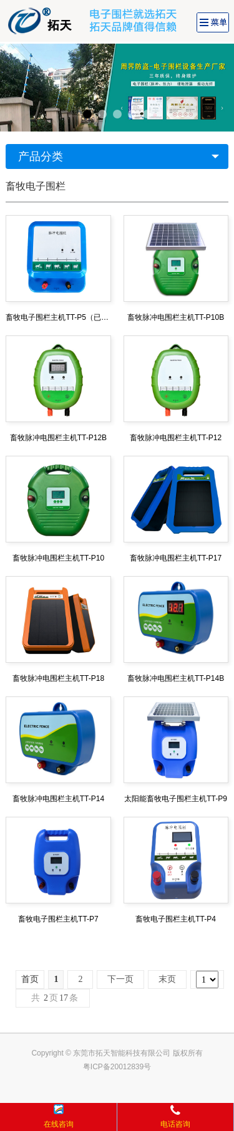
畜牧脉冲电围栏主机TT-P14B (175, 678)
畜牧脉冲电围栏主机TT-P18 (58, 678)
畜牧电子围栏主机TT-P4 (175, 919)
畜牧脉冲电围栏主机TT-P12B (58, 437)
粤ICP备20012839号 (117, 1066)
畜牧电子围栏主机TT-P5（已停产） (58, 317)
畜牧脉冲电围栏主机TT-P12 (176, 437)
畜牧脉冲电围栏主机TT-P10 (58, 558)
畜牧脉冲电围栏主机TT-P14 (58, 798)
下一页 (120, 979)
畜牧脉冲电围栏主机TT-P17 (176, 558)
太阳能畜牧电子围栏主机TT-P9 (175, 798)
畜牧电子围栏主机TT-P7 (58, 919)
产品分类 (40, 156)
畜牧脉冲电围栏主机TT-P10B (175, 317)
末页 (167, 979)
